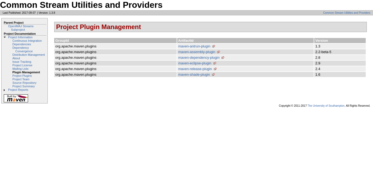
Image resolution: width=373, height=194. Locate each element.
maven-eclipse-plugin (194, 63)
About (16, 58)
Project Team (20, 79)
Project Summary (23, 86)
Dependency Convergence (22, 49)
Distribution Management (28, 54)
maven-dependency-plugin (199, 58)
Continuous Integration (27, 40)
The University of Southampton (325, 105)
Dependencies (21, 44)
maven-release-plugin (195, 69)
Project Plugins (22, 75)
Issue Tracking (21, 61)
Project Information (20, 37)
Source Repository (24, 82)
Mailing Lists (20, 68)
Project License (22, 65)
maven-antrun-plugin (194, 46)
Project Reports (18, 89)
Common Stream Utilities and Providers (346, 12)
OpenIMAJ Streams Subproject (20, 28)
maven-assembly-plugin (196, 52)
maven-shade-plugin (194, 74)
